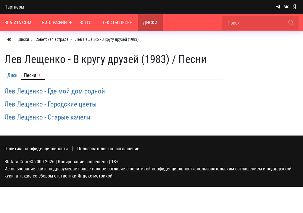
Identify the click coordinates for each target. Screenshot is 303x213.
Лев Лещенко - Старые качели (47, 117)
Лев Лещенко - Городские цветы (50, 104)
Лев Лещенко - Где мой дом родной (54, 91)
